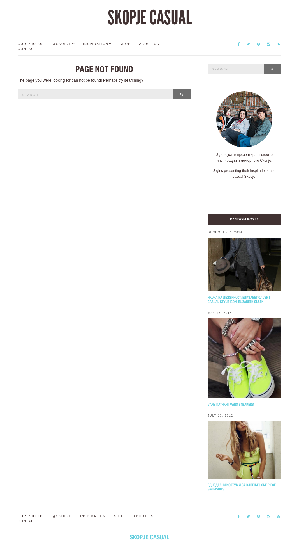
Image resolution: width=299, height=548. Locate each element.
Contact (27, 49)
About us (149, 43)
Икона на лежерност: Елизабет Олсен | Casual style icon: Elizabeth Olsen (239, 299)
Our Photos (31, 43)
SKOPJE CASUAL (150, 18)
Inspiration (95, 43)
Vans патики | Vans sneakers (231, 404)
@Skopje (62, 43)
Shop (125, 43)
